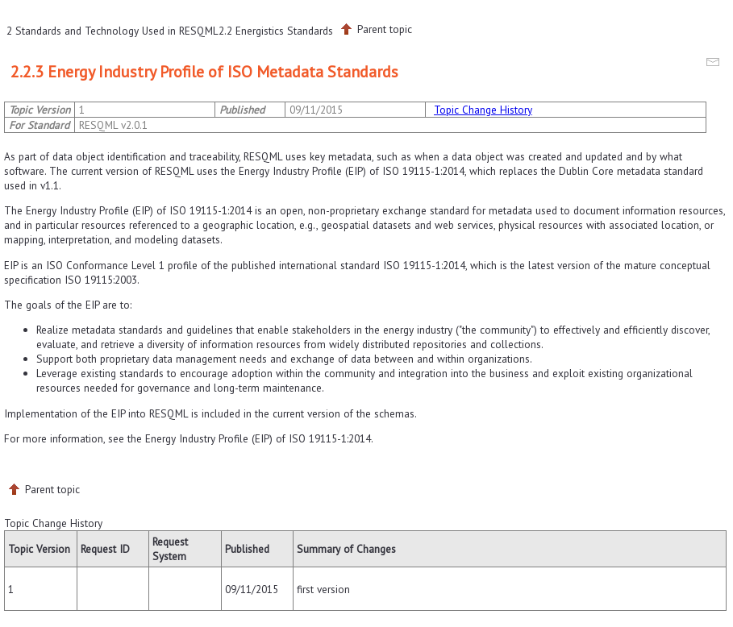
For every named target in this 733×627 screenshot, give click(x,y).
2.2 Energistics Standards (276, 30)
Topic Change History (483, 109)
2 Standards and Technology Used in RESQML (112, 30)
